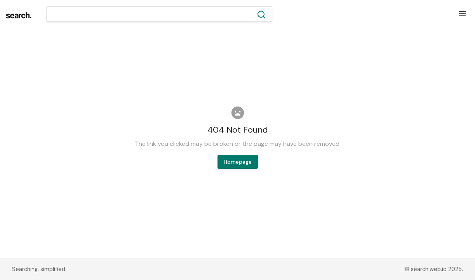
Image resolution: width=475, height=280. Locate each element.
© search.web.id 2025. (434, 269)
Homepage (238, 161)
